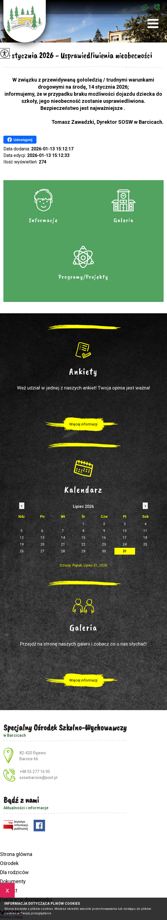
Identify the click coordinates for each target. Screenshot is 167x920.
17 (125, 538)
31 (125, 551)
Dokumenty (13, 881)
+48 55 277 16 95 (157, 6)
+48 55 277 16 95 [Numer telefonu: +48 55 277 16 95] (34, 771)
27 (42, 551)
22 (83, 544)
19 (22, 544)
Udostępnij (19, 139)
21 (63, 544)
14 (63, 538)
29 (83, 551)
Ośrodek (9, 863)
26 (22, 551)
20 (42, 544)
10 (125, 531)
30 (104, 551)
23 (104, 544)
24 (125, 544)
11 (145, 531)
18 (145, 538)
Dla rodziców (14, 872)
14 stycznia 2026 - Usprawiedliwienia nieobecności (77, 55)
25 (145, 544)
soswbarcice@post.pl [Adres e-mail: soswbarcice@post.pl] (38, 777)
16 (104, 538)
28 (63, 551)
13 (42, 538)
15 (83, 538)
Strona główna (16, 854)
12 (22, 538)
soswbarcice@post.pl (144, 7)
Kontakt (8, 890)
